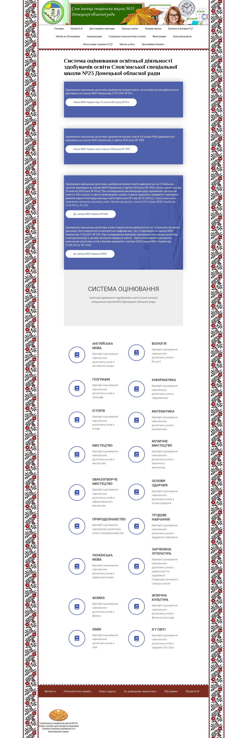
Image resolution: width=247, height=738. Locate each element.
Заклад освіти (130, 34)
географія (101, 384)
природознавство (109, 524)
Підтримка (171, 696)
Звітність (50, 696)
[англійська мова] (77, 360)
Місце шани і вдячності (96, 50)
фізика (98, 603)
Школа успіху (127, 50)
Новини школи (153, 34)
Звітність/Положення (68, 42)
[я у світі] (136, 643)
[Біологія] (136, 357)
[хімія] (77, 643)
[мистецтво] (77, 459)
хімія (96, 634)
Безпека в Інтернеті (179, 34)
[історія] (77, 425)
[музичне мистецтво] (136, 459)
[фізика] (77, 612)
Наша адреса (107, 696)
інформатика (164, 385)
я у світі (159, 634)
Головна (59, 34)
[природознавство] (77, 531)
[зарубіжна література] (136, 571)
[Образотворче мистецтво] (77, 497)
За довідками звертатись (140, 696)
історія (98, 416)
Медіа (76, 34)
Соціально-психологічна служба (127, 42)
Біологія (159, 349)
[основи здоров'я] (136, 497)
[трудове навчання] (136, 531)
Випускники (159, 42)
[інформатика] (136, 394)
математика (163, 416)
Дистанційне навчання (102, 34)
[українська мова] (77, 571)
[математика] (136, 425)
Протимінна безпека (153, 50)
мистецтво (102, 450)
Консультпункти (182, 42)
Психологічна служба (77, 696)
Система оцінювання (123, 294)
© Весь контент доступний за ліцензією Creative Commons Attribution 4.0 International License (58, 734)
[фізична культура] (136, 611)
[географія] (77, 393)
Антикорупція (94, 42)
